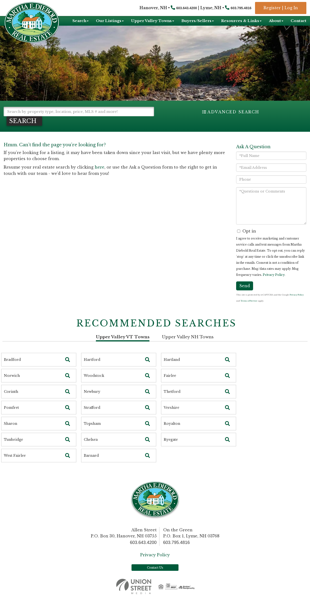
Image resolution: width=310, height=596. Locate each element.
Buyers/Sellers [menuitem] (197, 20)
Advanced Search (233, 111)
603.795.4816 (241, 8)
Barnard (91, 455)
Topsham (92, 423)
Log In (291, 7)
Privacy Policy (274, 275)
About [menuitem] (276, 20)
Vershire (171, 407)
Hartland (172, 359)
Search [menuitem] (80, 20)
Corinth (11, 391)
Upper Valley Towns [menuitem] (152, 20)
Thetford (172, 391)
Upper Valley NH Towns (188, 337)
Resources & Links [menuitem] (241, 20)
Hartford (92, 359)
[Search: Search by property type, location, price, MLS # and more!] (79, 111)
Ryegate (171, 439)
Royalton (172, 423)
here (99, 167)
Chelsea (91, 439)
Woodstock (94, 375)
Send (244, 285)
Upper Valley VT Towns (122, 337)
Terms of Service (248, 301)
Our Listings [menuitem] (110, 20)
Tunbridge (13, 439)
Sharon (10, 423)
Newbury (92, 391)
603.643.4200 (186, 8)
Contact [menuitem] (298, 20)
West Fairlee (15, 455)
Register (272, 7)
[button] (24, 121)
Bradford (12, 359)
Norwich (12, 375)
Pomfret (11, 407)
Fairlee (170, 375)
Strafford (92, 407)
